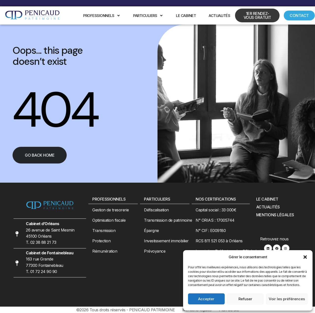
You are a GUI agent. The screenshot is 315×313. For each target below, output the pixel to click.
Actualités (219, 15)
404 (54, 110)
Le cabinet (186, 15)
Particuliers (148, 15)
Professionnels (101, 15)
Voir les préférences (287, 299)
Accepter (206, 299)
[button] (305, 257)
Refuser (245, 299)
